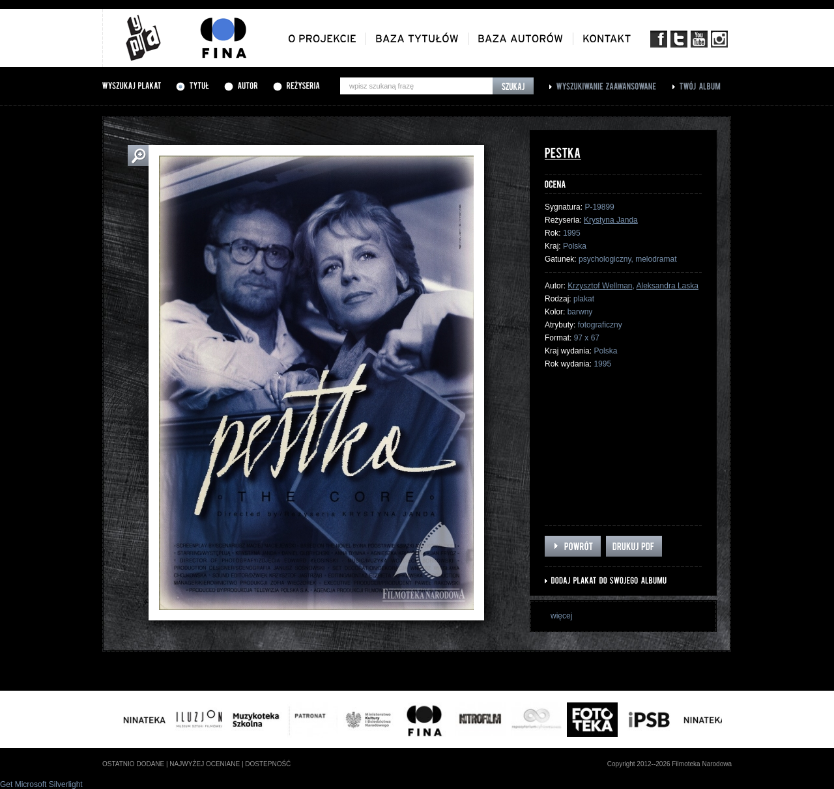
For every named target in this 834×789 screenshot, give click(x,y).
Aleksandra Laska (667, 285)
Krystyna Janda (611, 220)
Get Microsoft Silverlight (41, 784)
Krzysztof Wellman (600, 285)
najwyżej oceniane (204, 764)
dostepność (268, 764)
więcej (561, 615)
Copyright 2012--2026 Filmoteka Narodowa (669, 764)
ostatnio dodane (133, 764)
